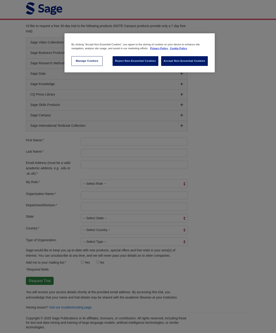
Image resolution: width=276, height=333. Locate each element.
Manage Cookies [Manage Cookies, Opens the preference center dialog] (87, 60)
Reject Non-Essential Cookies (135, 60)
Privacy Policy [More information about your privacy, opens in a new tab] (159, 48)
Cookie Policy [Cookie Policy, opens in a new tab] (178, 48)
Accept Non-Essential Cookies (184, 60)
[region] (139, 52)
